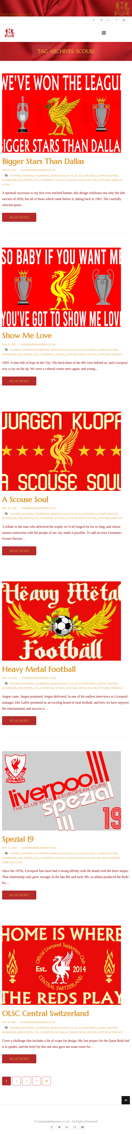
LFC (36, 180)
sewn (81, 180)
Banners (28, 175)
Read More (19, 217)
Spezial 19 (18, 839)
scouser (71, 180)
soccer (92, 180)
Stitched (104, 180)
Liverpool (47, 180)
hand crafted (108, 175)
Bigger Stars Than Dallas (43, 161)
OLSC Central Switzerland (45, 1013)
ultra (6, 184)
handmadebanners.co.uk (38, 170)
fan (63, 175)
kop (20, 180)
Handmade (9, 180)
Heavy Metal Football (38, 669)
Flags (79, 175)
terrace (117, 180)
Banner (15, 175)
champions (42, 175)
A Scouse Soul (25, 499)
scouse (60, 180)
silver (91, 858)
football (90, 175)
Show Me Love (27, 335)
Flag (70, 175)
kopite (28, 180)
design (55, 175)
